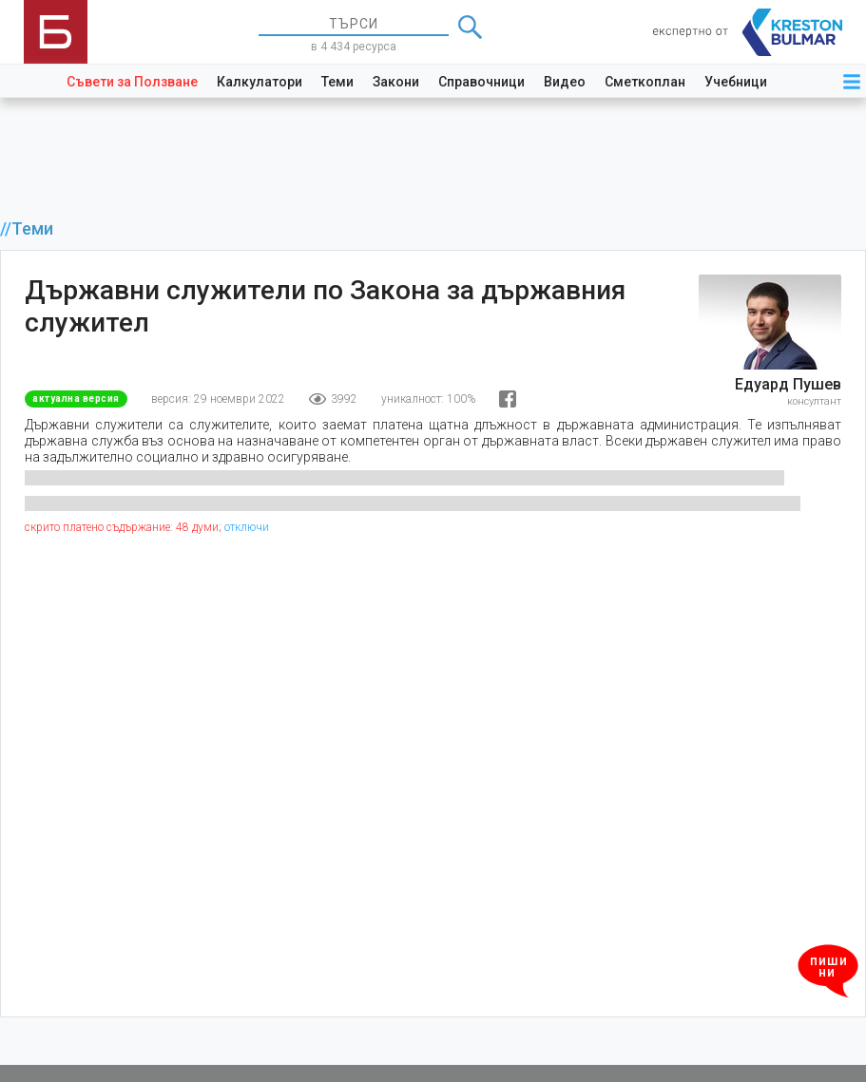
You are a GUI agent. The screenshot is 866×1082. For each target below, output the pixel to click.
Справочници (481, 81)
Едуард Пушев (788, 384)
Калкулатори (259, 81)
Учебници (735, 81)
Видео (565, 81)
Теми (337, 81)
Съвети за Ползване (132, 81)
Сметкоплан (645, 81)
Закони (396, 81)
